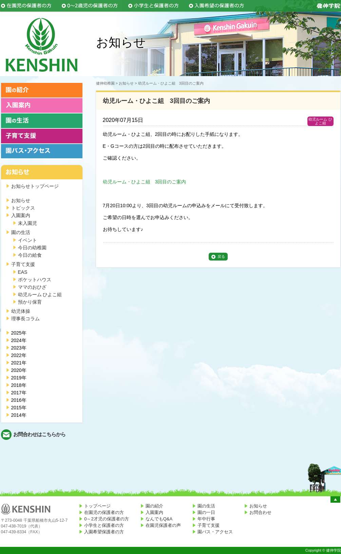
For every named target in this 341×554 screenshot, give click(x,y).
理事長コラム (25, 318)
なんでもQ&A (159, 518)
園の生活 (20, 232)
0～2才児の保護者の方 (106, 518)
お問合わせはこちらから (39, 434)
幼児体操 (20, 311)
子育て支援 (23, 264)
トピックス (23, 208)
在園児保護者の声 (163, 525)
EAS (22, 272)
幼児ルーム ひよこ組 (40, 294)
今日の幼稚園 (32, 247)
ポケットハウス (34, 279)
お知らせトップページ (35, 186)
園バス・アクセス (215, 531)
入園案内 (20, 215)
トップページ (97, 505)
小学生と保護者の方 (104, 525)
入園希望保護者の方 (104, 531)
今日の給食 (30, 255)
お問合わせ (260, 512)
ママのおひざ (32, 287)
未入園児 (27, 223)
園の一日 (206, 512)
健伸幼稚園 (105, 83)
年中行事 (206, 518)
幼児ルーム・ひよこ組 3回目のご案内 (144, 181)
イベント (27, 240)
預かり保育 (30, 302)
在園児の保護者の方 (104, 512)
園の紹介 (154, 505)
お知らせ (20, 200)
